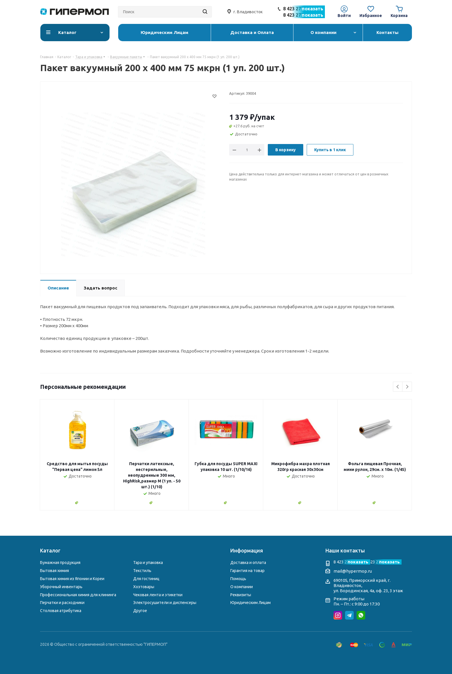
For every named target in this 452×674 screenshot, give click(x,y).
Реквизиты (240, 594)
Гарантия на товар (247, 570)
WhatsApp (361, 615)
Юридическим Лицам (250, 602)
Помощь (238, 578)
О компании (241, 586)
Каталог (50, 550)
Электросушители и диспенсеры (164, 602)
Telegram (349, 615)
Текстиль (142, 570)
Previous (398, 387)
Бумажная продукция (60, 562)
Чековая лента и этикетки (157, 594)
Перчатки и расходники (62, 602)
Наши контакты (345, 550)
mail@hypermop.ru (353, 571)
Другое (140, 610)
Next (407, 387)
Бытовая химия (54, 570)
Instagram (338, 615)
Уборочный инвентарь (61, 586)
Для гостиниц (146, 578)
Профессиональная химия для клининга (78, 594)
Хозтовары (143, 586)
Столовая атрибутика (60, 610)
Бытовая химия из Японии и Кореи (72, 578)
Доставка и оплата (248, 562)
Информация (246, 550)
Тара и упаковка (148, 562)
